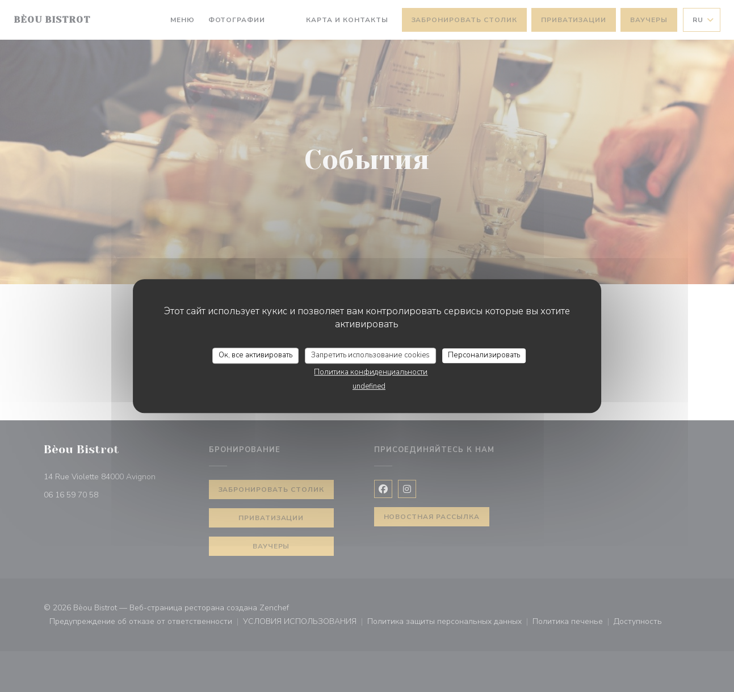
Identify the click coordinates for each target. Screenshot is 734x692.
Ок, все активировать (255, 355)
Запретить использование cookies (370, 355)
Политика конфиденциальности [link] (370, 372)
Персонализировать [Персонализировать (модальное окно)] (484, 355)
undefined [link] (369, 386)
